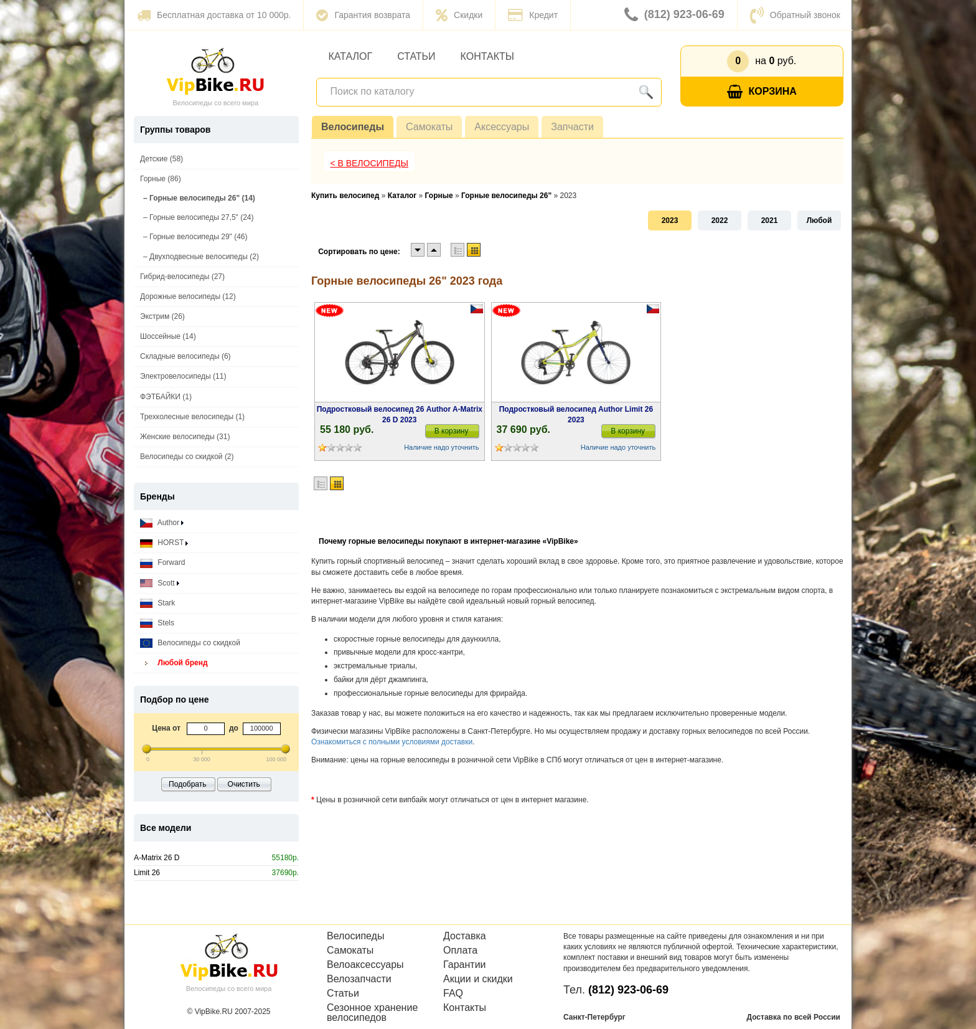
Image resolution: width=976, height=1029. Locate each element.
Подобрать (187, 784)
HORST (164, 543)
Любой (819, 220)
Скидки (459, 15)
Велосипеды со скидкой (190, 643)
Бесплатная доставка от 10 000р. (214, 15)
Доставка (464, 936)
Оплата (460, 951)
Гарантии (464, 965)
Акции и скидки (478, 979)
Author (162, 523)
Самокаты (429, 126)
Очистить (244, 784)
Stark (157, 603)
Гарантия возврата (363, 15)
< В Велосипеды (369, 163)
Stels (157, 623)
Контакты (487, 56)
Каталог (351, 56)
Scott (159, 583)
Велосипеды (352, 126)
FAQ (453, 993)
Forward (162, 562)
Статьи (416, 56)
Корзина (762, 92)
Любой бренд (174, 663)
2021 (769, 220)
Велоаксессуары (365, 965)
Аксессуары (501, 126)
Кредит (533, 15)
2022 (719, 220)
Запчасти (572, 126)
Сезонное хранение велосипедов (372, 1013)
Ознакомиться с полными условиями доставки (391, 741)
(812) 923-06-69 (674, 15)
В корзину (451, 431)
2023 (670, 220)
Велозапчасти (359, 979)
